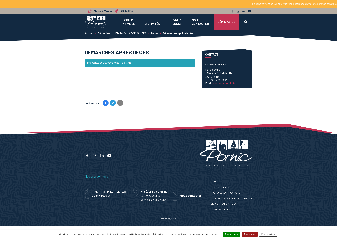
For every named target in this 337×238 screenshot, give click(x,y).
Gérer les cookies (220, 209)
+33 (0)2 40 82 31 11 (154, 191)
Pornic (128, 21)
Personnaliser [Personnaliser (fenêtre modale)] (268, 234)
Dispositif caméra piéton (223, 204)
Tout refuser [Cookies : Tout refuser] (249, 234)
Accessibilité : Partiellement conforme (231, 198)
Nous (200, 21)
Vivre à (176, 21)
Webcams (129, 11)
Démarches (226, 22)
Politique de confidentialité (225, 193)
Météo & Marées (104, 11)
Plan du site (217, 181)
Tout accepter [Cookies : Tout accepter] (231, 234)
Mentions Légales (220, 187)
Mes (152, 21)
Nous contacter (190, 195)
